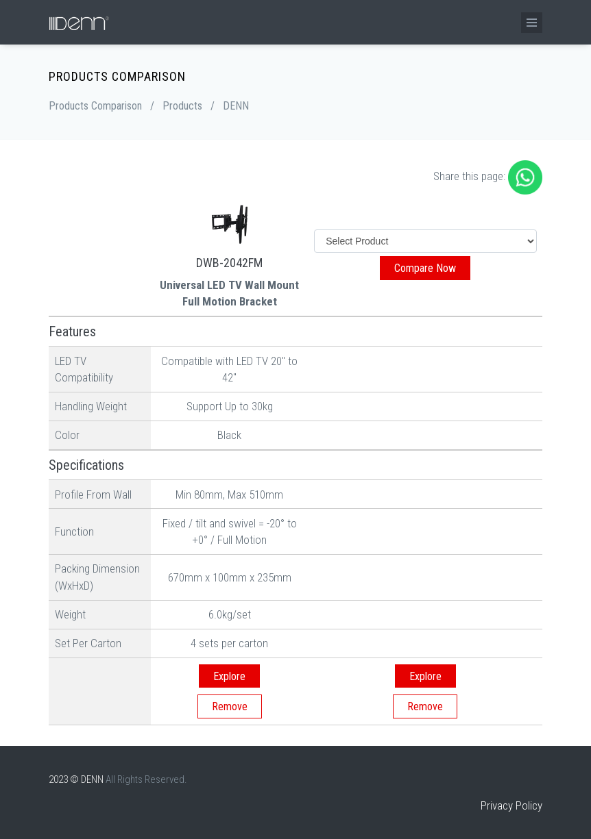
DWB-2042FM (229, 262)
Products (182, 105)
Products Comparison (95, 105)
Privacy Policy (511, 805)
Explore (229, 676)
